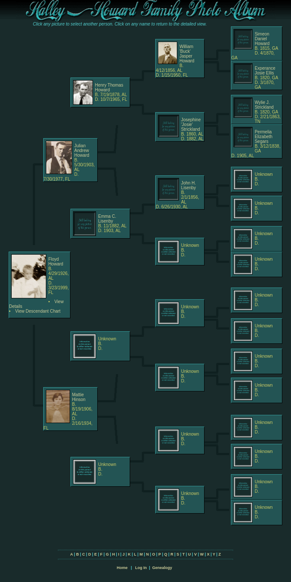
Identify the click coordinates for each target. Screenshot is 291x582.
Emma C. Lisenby (107, 218)
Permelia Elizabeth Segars (263, 136)
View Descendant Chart (38, 311)
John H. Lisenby (188, 185)
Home (122, 568)
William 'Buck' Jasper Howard (186, 53)
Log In (141, 568)
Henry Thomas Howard (109, 87)
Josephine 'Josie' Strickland (191, 124)
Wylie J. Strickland (264, 105)
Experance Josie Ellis (265, 70)
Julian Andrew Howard (81, 150)
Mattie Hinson (79, 397)
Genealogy (162, 568)
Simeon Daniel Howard (262, 39)
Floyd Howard (55, 261)
